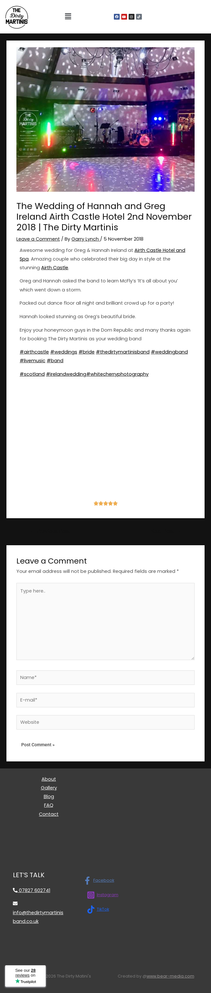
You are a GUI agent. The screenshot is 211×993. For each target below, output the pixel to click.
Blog (49, 796)
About (48, 779)
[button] (67, 17)
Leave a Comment (38, 239)
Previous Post (50, 531)
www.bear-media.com (170, 976)
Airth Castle (54, 267)
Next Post (166, 531)
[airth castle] (105, 444)
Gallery (49, 788)
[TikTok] (98, 909)
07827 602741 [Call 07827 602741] (31, 890)
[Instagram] (103, 895)
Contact (49, 814)
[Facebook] (98, 880)
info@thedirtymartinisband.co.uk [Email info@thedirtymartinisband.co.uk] (38, 912)
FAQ (48, 805)
